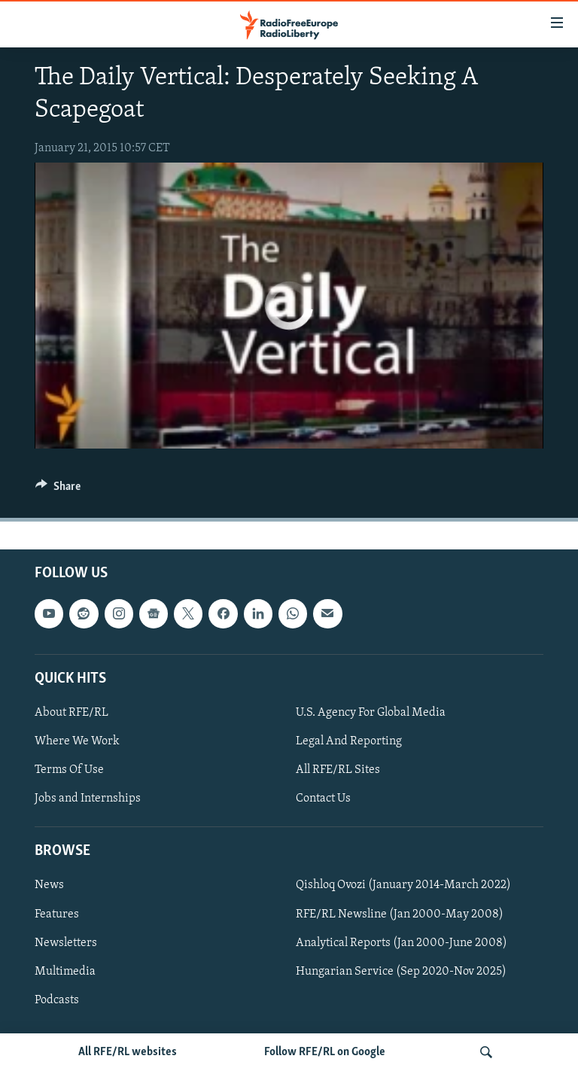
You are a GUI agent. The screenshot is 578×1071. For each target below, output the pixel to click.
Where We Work (77, 741)
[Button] (58, 490)
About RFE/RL (71, 713)
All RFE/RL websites (127, 1052)
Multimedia (65, 972)
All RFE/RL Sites (338, 770)
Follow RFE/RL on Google (324, 1052)
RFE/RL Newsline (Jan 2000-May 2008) (399, 914)
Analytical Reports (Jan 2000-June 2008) (401, 943)
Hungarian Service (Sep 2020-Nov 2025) (401, 972)
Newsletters (66, 943)
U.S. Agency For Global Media (371, 713)
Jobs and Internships (88, 799)
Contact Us (323, 799)
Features (57, 914)
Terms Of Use (69, 770)
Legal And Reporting (349, 741)
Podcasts (57, 1000)
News (49, 886)
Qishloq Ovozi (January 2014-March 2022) (403, 886)
